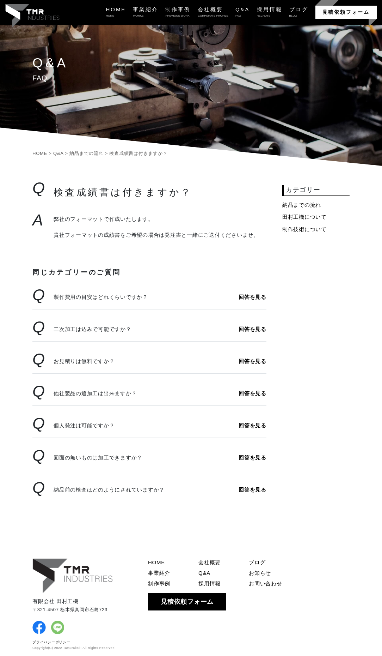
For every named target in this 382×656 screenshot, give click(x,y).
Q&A (204, 573)
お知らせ (260, 573)
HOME (156, 562)
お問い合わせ (265, 583)
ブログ (257, 562)
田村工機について (304, 217)
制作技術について (304, 229)
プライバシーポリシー (51, 642)
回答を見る (252, 297)
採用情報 (209, 583)
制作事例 (159, 583)
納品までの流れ (301, 205)
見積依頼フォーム (346, 12)
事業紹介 (159, 573)
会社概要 (209, 562)
